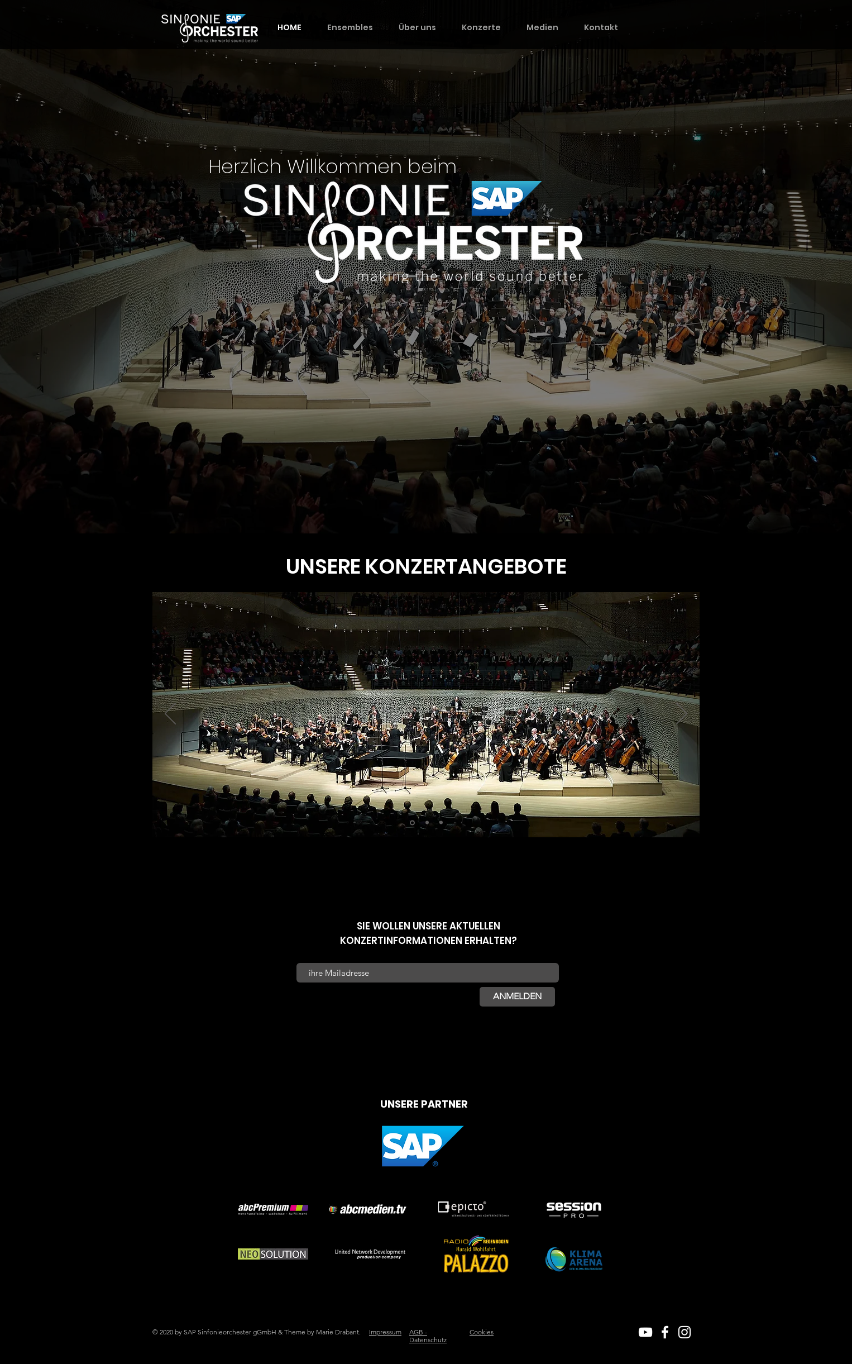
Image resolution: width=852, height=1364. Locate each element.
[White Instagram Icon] (684, 1332)
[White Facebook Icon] (665, 1332)
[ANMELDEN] (517, 997)
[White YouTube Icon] (645, 1332)
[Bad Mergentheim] (412, 822)
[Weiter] (681, 714)
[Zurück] (170, 714)
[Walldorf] (441, 822)
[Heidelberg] (427, 822)
